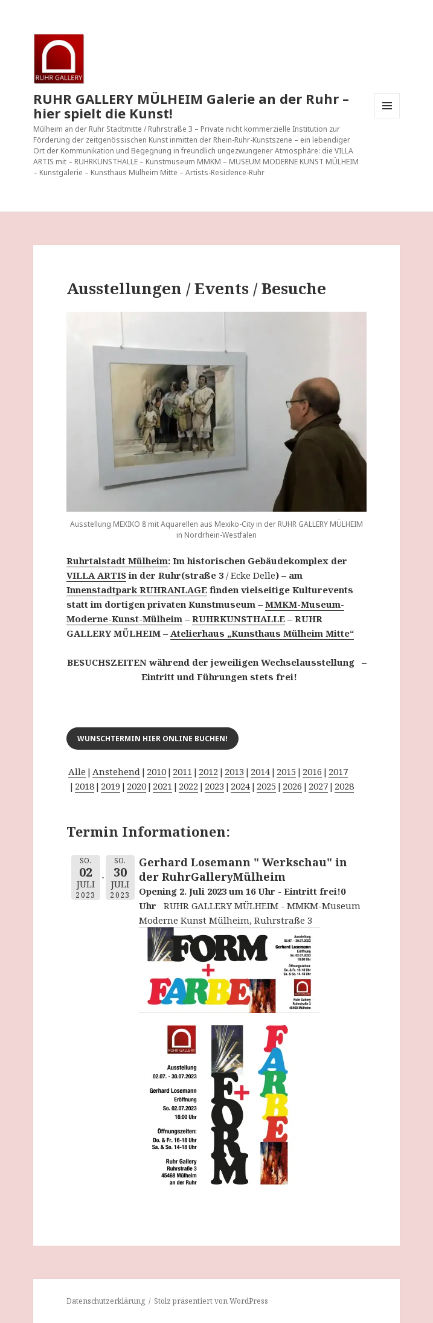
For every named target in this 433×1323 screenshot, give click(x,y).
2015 (286, 771)
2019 (110, 786)
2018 (84, 786)
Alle (77, 771)
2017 (338, 771)
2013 (234, 771)
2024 (240, 786)
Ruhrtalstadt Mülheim (117, 561)
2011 (182, 771)
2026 (292, 786)
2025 (266, 786)
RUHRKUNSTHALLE (238, 619)
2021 (162, 786)
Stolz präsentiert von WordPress (211, 1301)
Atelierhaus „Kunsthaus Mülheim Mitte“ (262, 633)
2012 (208, 771)
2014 (260, 771)
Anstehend (116, 771)
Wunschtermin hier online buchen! (152, 738)
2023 (214, 786)
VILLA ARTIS (96, 575)
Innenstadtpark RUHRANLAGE (136, 590)
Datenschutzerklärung (105, 1301)
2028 (344, 786)
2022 (188, 786)
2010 (156, 771)
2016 (312, 771)
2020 (136, 786)
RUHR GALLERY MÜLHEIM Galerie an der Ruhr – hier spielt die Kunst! (191, 105)
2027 (318, 786)
